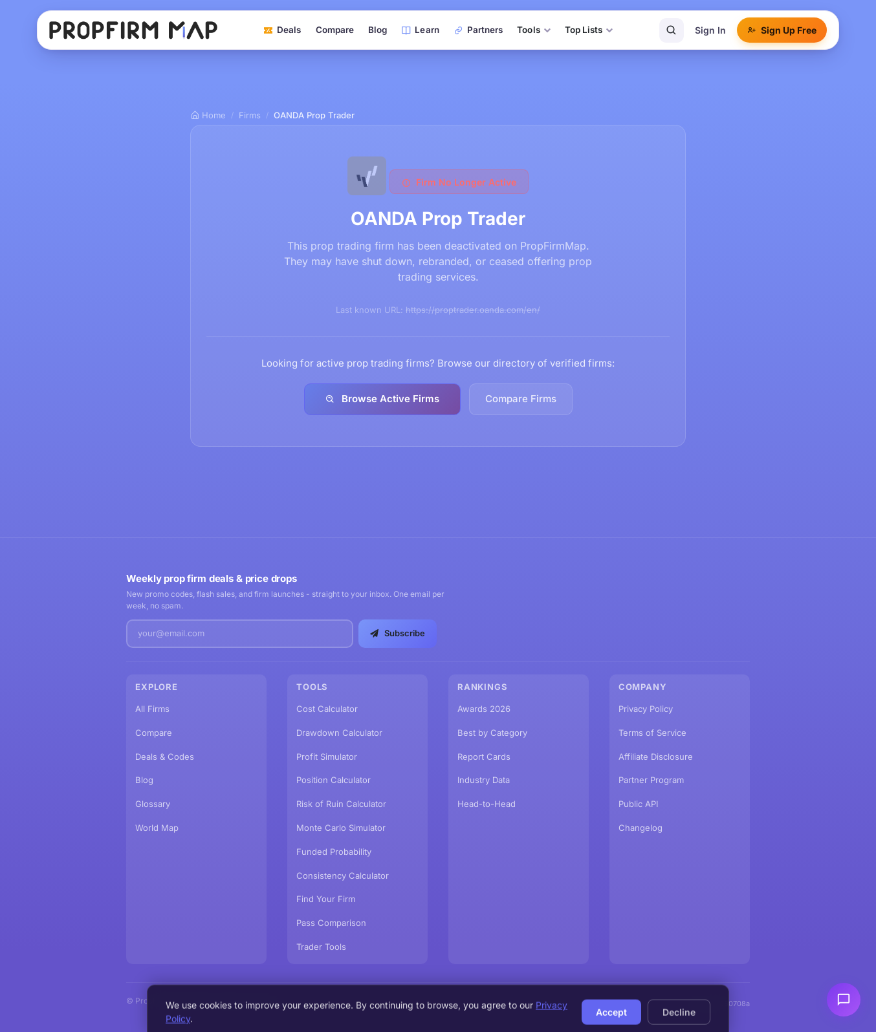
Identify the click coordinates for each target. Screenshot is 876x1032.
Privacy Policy (646, 709)
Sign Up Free (781, 30)
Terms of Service (652, 732)
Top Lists (589, 30)
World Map (157, 827)
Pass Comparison (331, 923)
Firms (250, 115)
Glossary (152, 804)
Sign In (710, 30)
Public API (638, 804)
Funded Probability (333, 851)
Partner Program (651, 780)
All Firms (152, 709)
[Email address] (239, 633)
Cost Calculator (327, 709)
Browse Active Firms (382, 398)
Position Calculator (333, 780)
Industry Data (483, 780)
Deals (282, 30)
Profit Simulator (326, 756)
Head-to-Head (486, 804)
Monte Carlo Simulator (341, 827)
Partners (478, 30)
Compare (335, 30)
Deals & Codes (164, 756)
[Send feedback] (843, 999)
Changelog (640, 827)
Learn (420, 30)
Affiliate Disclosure (656, 756)
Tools (533, 30)
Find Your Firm (325, 899)
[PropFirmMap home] (133, 30)
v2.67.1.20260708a (718, 1003)
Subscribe (397, 633)
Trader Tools (321, 946)
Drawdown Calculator (339, 732)
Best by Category (492, 732)
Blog (377, 30)
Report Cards (483, 756)
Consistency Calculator (342, 875)
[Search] (671, 30)
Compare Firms (520, 398)
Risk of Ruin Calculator (341, 804)
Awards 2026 (483, 709)
